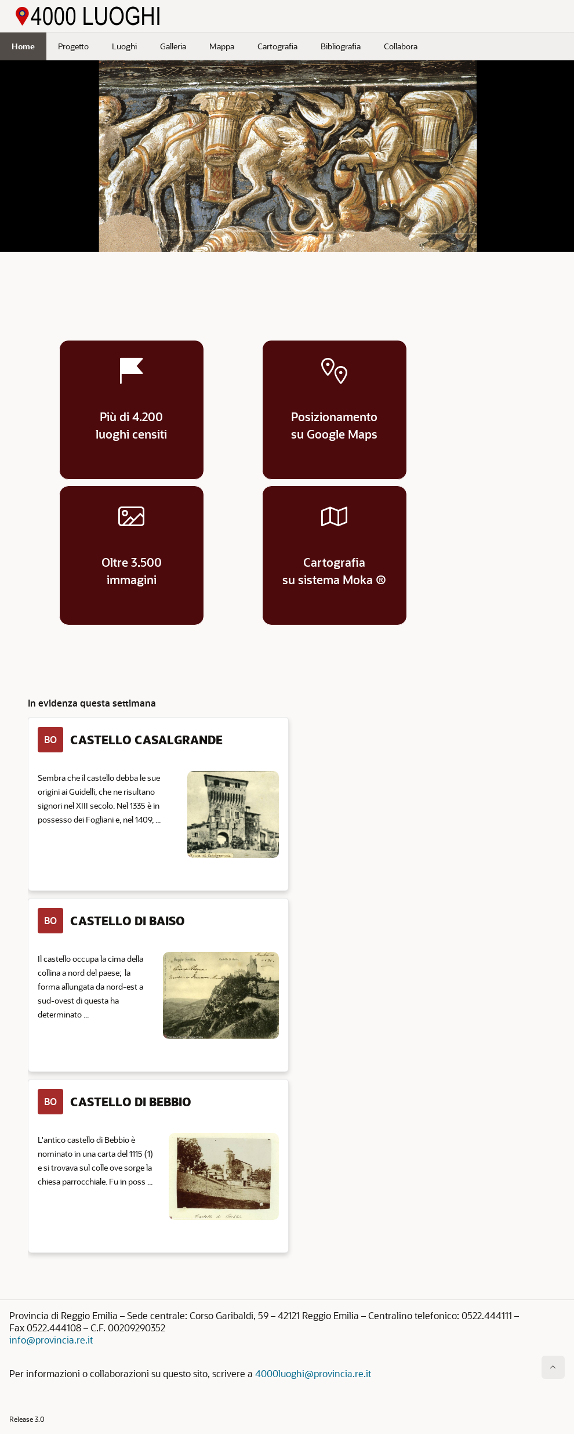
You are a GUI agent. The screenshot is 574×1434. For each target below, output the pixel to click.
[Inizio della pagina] (553, 1367)
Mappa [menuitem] (221, 46)
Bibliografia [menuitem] (341, 46)
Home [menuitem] (23, 46)
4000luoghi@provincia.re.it (313, 1373)
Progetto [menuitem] (73, 46)
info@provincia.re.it (51, 1340)
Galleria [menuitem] (173, 46)
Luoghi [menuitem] (124, 46)
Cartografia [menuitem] (277, 46)
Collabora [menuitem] (400, 46)
